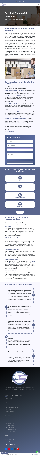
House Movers (9, 398)
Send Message (20, 162)
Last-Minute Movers (10, 411)
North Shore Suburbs (10, 423)
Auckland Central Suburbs (11, 421)
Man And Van (8, 405)
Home (6, 19)
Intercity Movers (9, 409)
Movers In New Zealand (10, 418)
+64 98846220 (11, 131)
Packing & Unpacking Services (12, 407)
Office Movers (8, 403)
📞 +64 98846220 (20, 1)
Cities (9, 19)
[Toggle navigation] (38, 4)
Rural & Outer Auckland (10, 431)
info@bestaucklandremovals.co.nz (15, 133)
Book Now (20, 212)
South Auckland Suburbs (11, 429)
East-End (12, 19)
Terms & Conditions (35, 454)
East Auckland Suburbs (10, 427)
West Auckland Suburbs (11, 425)
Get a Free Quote (5, 452)
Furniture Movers (9, 400)
